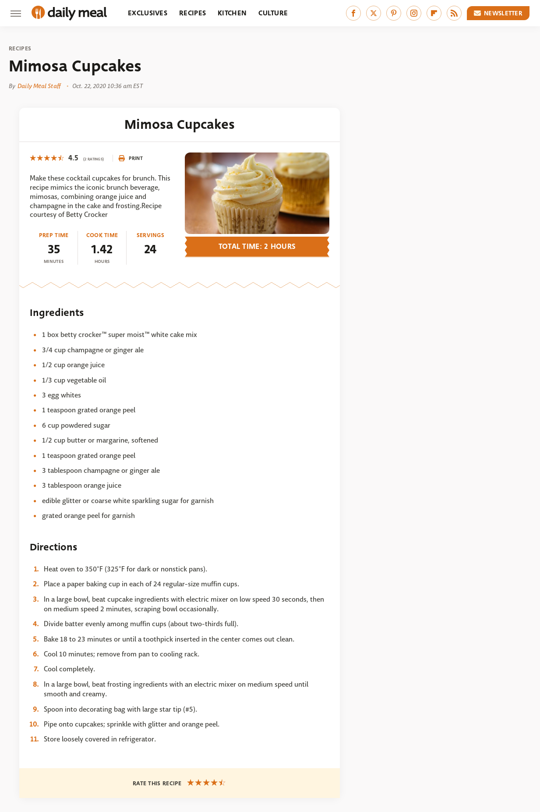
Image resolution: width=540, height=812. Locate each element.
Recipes (192, 13)
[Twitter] (373, 13)
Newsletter (498, 13)
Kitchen (232, 13)
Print (130, 158)
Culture (273, 13)
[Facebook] (353, 13)
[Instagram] (413, 13)
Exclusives (147, 13)
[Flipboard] (434, 13)
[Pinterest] (393, 13)
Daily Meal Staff (39, 86)
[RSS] (454, 13)
